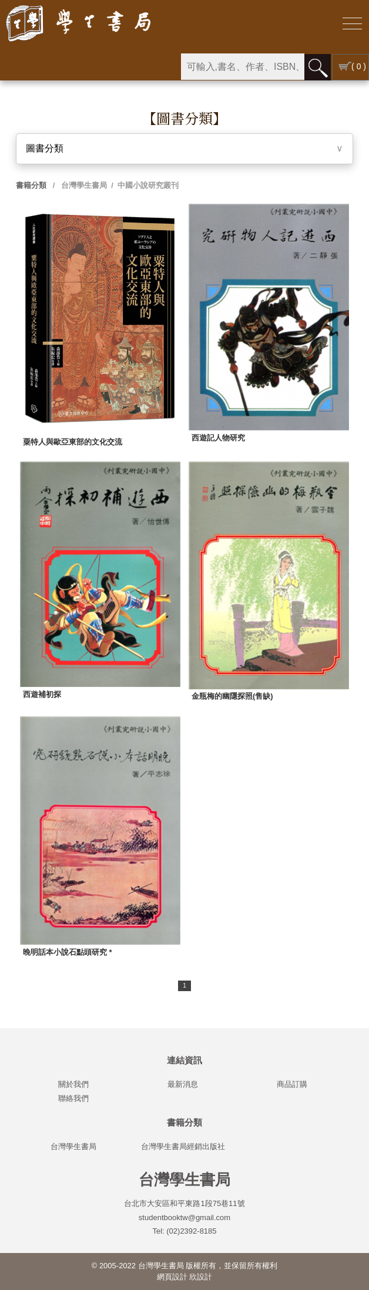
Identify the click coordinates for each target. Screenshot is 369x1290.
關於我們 (73, 1084)
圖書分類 (44, 148)
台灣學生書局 (83, 185)
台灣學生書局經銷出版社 (183, 1146)
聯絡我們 (73, 1098)
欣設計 (200, 1276)
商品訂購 (292, 1084)
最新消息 (182, 1084)
